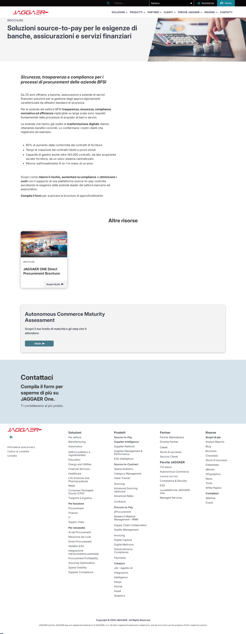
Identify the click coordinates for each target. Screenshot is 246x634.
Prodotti (137, 12)
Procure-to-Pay (123, 507)
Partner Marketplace (172, 437)
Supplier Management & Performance (128, 452)
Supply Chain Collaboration (130, 525)
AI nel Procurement (79, 532)
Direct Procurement (80, 541)
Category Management (127, 473)
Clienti (169, 12)
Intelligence (121, 577)
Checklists (212, 455)
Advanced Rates (123, 496)
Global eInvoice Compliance (123, 551)
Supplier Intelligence (126, 441)
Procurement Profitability (83, 558)
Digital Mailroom (124, 544)
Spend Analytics (123, 469)
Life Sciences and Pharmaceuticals (78, 479)
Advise (118, 586)
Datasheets (212, 464)
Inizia (38, 343)
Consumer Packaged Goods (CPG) (80, 492)
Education (74, 459)
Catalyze (119, 563)
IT (69, 517)
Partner (154, 12)
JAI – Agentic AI (123, 568)
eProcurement (122, 511)
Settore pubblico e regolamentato (79, 453)
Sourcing (119, 483)
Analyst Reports (215, 441)
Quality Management (126, 529)
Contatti (226, 12)
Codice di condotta (18, 451)
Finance (73, 512)
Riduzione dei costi (79, 536)
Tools (209, 483)
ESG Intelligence (123, 458)
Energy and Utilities (79, 464)
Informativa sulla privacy (21, 447)
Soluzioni (119, 12)
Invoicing (119, 535)
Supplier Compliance (80, 572)
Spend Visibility (77, 567)
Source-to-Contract (126, 464)
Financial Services (79, 469)
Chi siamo (166, 467)
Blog (208, 446)
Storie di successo (171, 452)
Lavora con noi (169, 476)
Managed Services (171, 497)
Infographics (213, 474)
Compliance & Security (173, 480)
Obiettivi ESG (76, 546)
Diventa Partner (169, 441)
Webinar (210, 498)
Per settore (74, 437)
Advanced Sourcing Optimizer (126, 490)
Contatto (12, 455)
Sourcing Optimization (81, 562)
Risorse (210, 12)
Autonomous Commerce (174, 471)
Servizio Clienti (169, 456)
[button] (171, 3)
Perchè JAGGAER (190, 12)
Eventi (209, 502)
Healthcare (74, 473)
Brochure (211, 451)
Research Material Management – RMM (126, 518)
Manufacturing (77, 441)
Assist (117, 591)
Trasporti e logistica (80, 498)
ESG (162, 485)
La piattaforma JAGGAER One (175, 491)
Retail (71, 485)
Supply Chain (76, 522)
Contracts (120, 501)
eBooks (210, 469)
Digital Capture (123, 539)
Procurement (76, 508)
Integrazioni (121, 572)
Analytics (119, 595)
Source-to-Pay (123, 437)
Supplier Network (124, 446)
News (209, 478)
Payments (120, 557)
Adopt (117, 581)
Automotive (75, 446)
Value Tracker (122, 478)
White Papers (213, 487)
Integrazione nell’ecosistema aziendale (83, 552)
